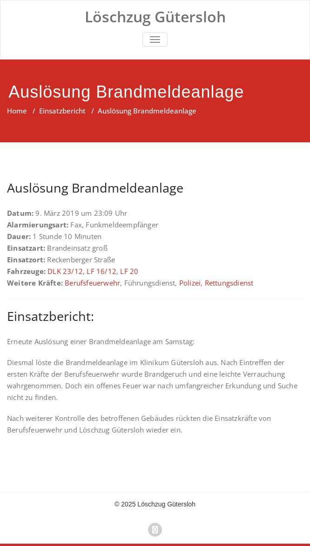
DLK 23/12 (65, 271)
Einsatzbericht (62, 110)
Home (17, 110)
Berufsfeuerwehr (92, 282)
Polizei (190, 282)
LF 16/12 (101, 271)
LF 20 (129, 271)
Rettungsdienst (229, 282)
